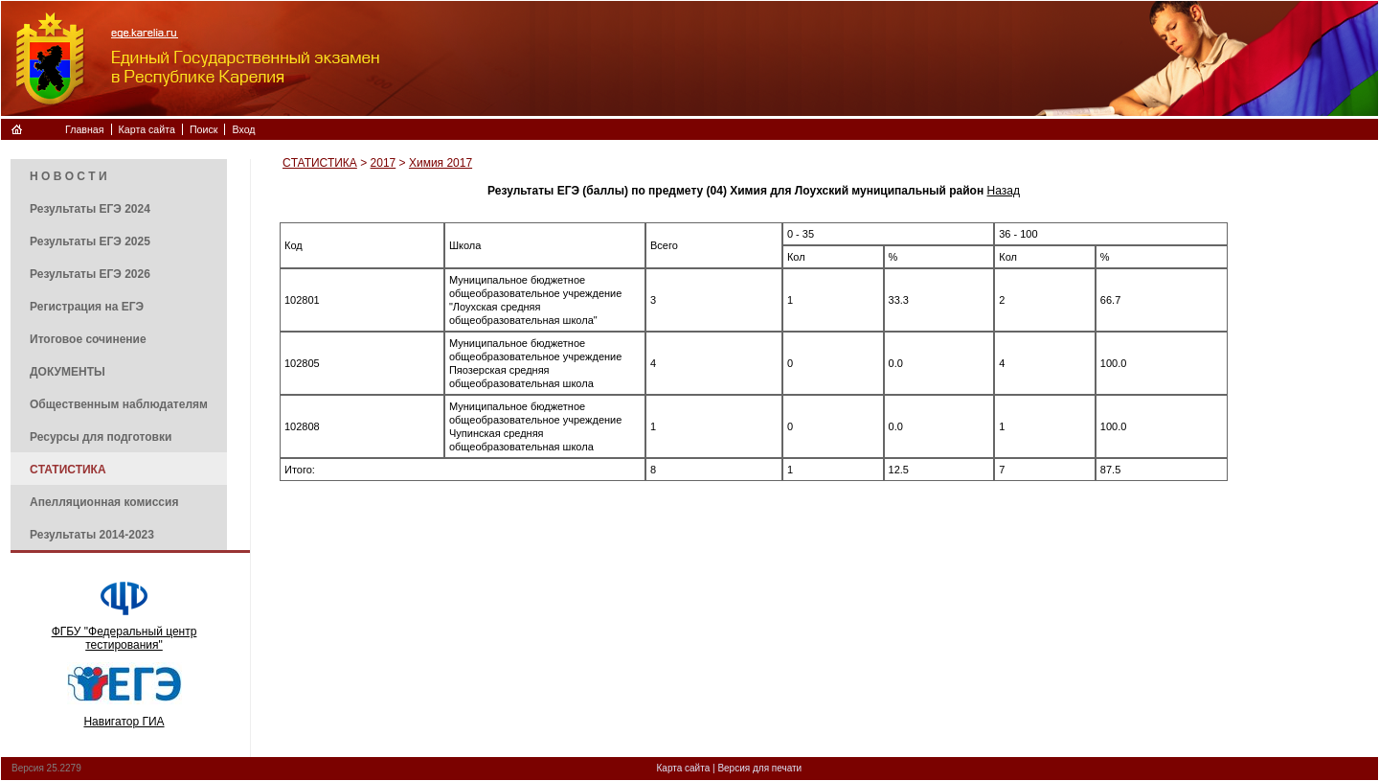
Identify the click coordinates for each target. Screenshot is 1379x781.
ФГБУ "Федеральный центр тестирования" (124, 638)
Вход (243, 129)
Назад (1003, 190)
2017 (383, 163)
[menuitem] (119, 175)
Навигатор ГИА (123, 721)
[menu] (119, 354)
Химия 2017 (440, 163)
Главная (84, 129)
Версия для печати (759, 768)
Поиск (204, 129)
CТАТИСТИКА (320, 163)
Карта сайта (147, 129)
